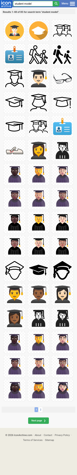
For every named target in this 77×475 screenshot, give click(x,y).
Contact (48, 435)
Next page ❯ (38, 420)
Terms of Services (33, 440)
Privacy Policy (62, 435)
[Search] (56, 3)
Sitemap (49, 440)
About (38, 435)
